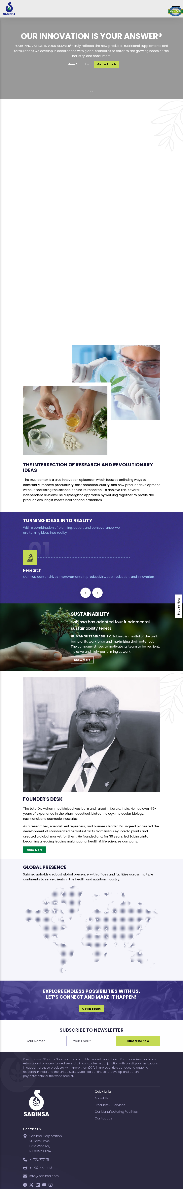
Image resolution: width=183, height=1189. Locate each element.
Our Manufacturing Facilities (116, 1111)
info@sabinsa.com (44, 1176)
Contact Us (103, 1118)
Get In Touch (106, 64)
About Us (102, 1098)
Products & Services (110, 1105)
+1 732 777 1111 (39, 1159)
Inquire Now (179, 606)
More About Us (78, 64)
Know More (82, 660)
